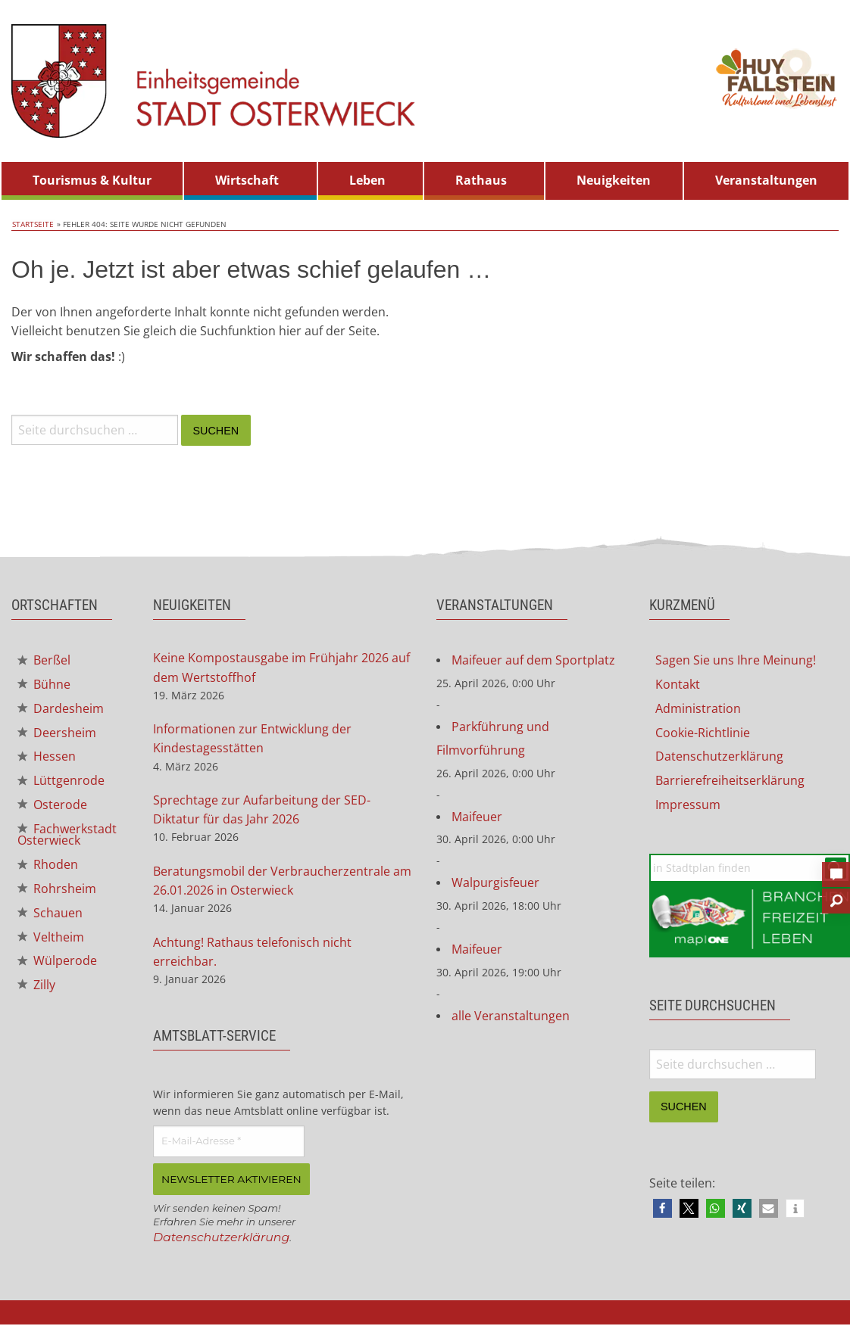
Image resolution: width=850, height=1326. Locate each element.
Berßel (43, 660)
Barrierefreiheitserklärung (730, 782)
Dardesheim (60, 709)
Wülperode (57, 965)
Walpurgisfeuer (495, 884)
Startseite (32, 224)
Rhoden (47, 867)
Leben (367, 180)
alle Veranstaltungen (511, 1018)
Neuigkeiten (614, 180)
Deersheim (56, 733)
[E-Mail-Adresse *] (229, 1143)
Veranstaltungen (766, 180)
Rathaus (481, 180)
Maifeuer (477, 818)
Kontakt (677, 685)
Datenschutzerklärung (222, 1238)
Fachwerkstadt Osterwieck (67, 837)
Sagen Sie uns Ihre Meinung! (735, 660)
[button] (662, 1209)
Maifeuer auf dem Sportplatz (533, 660)
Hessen (46, 758)
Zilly (36, 990)
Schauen (50, 916)
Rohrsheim (56, 892)
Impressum (687, 806)
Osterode (52, 806)
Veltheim (50, 940)
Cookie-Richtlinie (702, 733)
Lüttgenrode (61, 782)
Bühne (43, 685)
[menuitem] (92, 181)
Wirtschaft (247, 180)
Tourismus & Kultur (92, 180)
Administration (698, 709)
